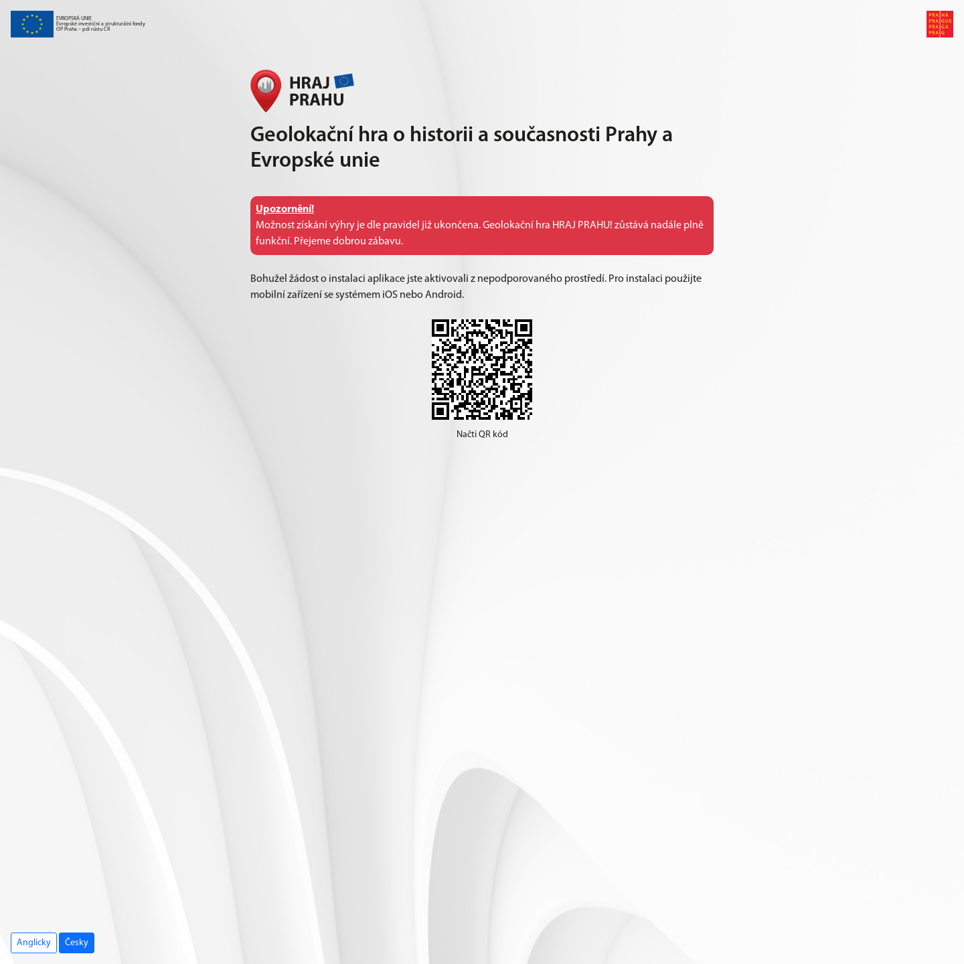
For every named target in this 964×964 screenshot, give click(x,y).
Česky (76, 943)
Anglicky (34, 943)
